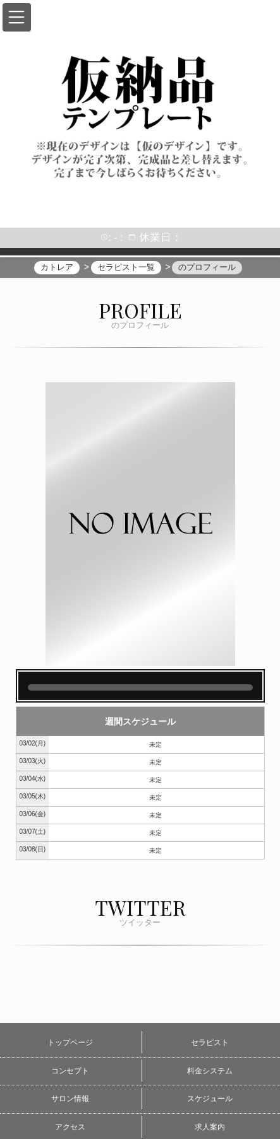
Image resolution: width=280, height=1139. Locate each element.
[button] (17, 17)
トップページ (70, 1042)
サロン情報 (70, 1098)
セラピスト (210, 1042)
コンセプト (70, 1070)
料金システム (210, 1070)
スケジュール (210, 1098)
